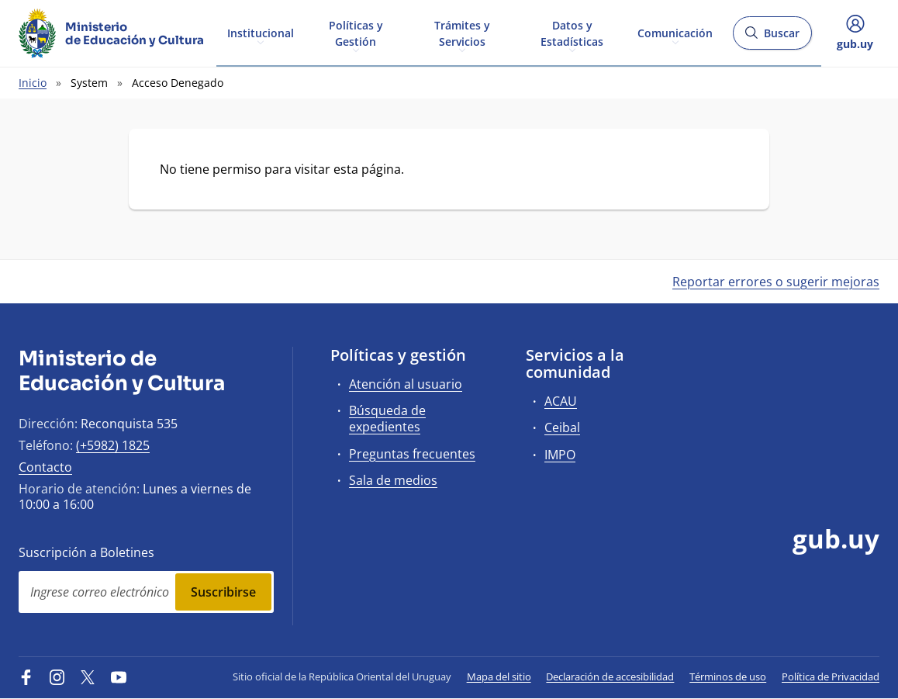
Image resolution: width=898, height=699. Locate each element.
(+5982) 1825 (113, 445)
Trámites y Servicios (462, 32)
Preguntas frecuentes (412, 453)
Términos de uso (727, 676)
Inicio (33, 82)
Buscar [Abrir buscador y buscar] (772, 38)
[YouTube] (118, 676)
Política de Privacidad (830, 676)
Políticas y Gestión (356, 32)
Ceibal (562, 427)
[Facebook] (26, 676)
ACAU (560, 401)
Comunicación (675, 32)
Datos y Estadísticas (572, 32)
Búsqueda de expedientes (387, 418)
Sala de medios (393, 480)
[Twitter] (87, 676)
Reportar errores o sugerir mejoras (775, 281)
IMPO (559, 454)
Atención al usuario (405, 384)
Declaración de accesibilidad (610, 676)
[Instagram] (57, 676)
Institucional (260, 32)
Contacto (45, 467)
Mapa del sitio (499, 676)
